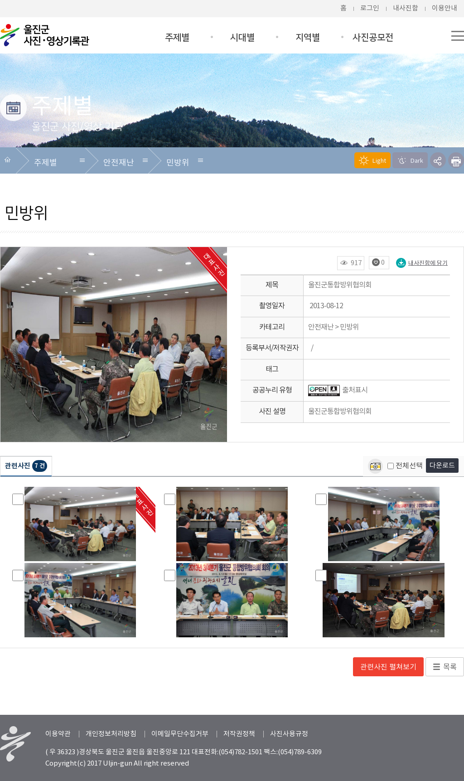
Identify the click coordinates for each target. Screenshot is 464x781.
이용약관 (58, 734)
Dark (410, 160)
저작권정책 (239, 734)
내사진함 (405, 8)
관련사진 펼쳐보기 (388, 667)
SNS (438, 160)
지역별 (307, 38)
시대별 (242, 38)
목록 (450, 667)
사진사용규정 (289, 734)
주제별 (177, 38)
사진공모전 (373, 38)
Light (372, 160)
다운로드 (442, 466)
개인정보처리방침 (111, 734)
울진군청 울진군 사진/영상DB (45, 35)
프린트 (456, 160)
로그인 (369, 8)
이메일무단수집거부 (179, 734)
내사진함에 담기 (422, 263)
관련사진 (26, 466)
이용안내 (444, 8)
